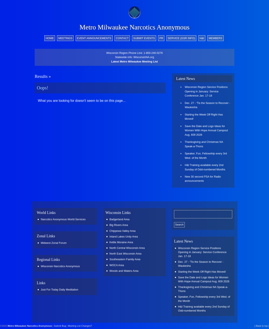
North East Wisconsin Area (125, 253)
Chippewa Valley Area (122, 230)
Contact (122, 38)
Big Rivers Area (118, 225)
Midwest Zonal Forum (54, 242)
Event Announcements (94, 38)
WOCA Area (116, 265)
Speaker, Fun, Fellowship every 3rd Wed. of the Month (206, 155)
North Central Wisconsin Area (127, 247)
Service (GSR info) (181, 38)
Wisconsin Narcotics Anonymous (60, 266)
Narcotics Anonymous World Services (63, 219)
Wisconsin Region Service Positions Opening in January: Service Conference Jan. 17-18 (206, 91)
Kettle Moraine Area (121, 242)
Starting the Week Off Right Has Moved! (204, 116)
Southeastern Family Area (124, 259)
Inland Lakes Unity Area (123, 236)
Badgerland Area (119, 219)
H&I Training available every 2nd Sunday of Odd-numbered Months (205, 167)
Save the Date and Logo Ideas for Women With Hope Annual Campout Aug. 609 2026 (206, 130)
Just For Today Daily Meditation (59, 289)
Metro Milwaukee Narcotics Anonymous (134, 27)
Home (50, 38)
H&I (202, 38)
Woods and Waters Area (123, 270)
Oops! (42, 87)
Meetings (65, 38)
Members (215, 38)
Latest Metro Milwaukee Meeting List (134, 61)
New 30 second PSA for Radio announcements (203, 178)
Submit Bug (60, 326)
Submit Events (144, 38)
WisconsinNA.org (143, 57)
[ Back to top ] (262, 326)
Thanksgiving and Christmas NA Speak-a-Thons (204, 144)
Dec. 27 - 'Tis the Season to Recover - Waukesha (207, 105)
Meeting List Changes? (80, 326)
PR (161, 38)
